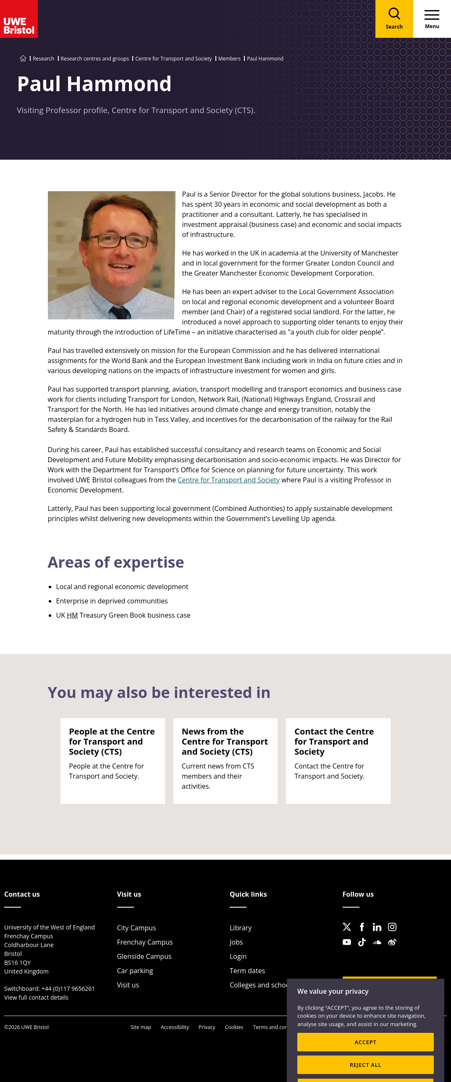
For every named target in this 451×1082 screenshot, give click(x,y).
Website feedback (383, 986)
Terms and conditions (278, 1027)
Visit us (128, 985)
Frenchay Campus (145, 942)
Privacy (207, 1027)
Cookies (234, 1027)
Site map (141, 1027)
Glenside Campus (144, 956)
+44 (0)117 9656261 (68, 988)
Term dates (247, 970)
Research (43, 58)
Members (229, 58)
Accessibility (175, 1027)
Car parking (135, 970)
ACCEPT (365, 1054)
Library (241, 927)
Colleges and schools (262, 985)
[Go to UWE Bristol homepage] (23, 58)
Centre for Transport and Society (173, 58)
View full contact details (36, 997)
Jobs (236, 942)
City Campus (136, 927)
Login (238, 956)
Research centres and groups (95, 58)
